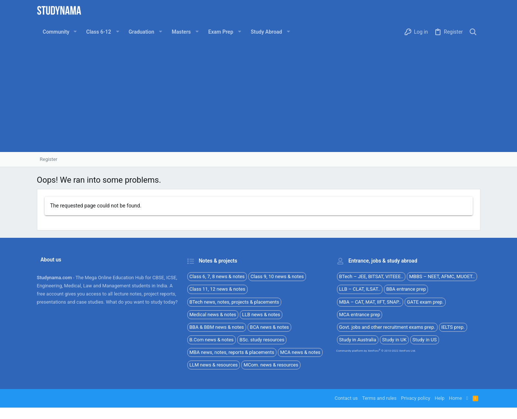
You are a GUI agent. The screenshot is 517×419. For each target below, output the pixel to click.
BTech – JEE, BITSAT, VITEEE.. (371, 276)
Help (440, 398)
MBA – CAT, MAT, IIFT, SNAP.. (370, 302)
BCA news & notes (269, 327)
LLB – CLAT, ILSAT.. (360, 289)
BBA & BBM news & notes (217, 327)
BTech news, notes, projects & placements (234, 302)
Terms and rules (379, 398)
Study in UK (394, 339)
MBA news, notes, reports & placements (232, 352)
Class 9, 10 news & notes (277, 276)
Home (455, 398)
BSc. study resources (261, 339)
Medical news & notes (213, 314)
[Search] (473, 32)
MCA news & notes (300, 352)
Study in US (424, 339)
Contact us (346, 398)
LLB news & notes (261, 314)
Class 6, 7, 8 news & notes (217, 276)
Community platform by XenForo (376, 350)
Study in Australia (358, 339)
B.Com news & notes (212, 339)
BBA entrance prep (406, 289)
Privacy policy (415, 398)
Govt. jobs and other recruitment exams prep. (387, 327)
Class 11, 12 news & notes (217, 289)
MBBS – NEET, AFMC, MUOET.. (442, 276)
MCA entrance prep (359, 314)
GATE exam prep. (425, 302)
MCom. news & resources (271, 365)
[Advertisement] (258, 96)
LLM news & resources (214, 365)
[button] (75, 31)
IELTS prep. (453, 327)
